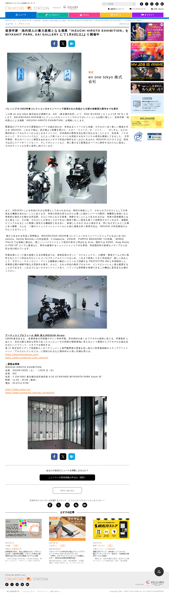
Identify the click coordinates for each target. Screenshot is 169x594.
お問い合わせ (157, 9)
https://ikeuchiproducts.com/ (22, 354)
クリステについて (138, 9)
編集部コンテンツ (116, 9)
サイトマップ (42, 591)
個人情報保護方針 (13, 591)
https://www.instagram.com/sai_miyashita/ (30, 392)
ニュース (9, 24)
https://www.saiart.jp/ (17, 389)
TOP (159, 571)
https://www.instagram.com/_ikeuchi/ (26, 358)
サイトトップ (10, 20)
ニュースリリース (24, 20)
